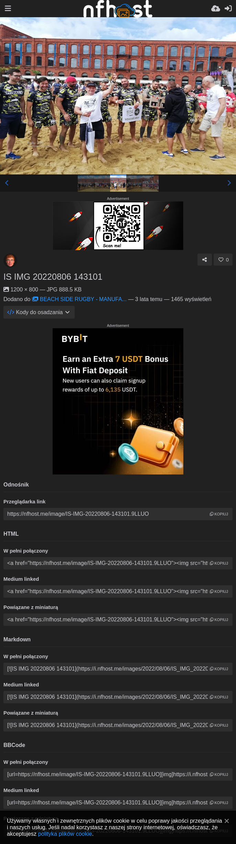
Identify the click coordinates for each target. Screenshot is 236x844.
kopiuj (219, 514)
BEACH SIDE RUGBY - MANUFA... (79, 299)
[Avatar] (10, 260)
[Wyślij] (215, 8)
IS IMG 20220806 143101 (53, 276)
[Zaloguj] (228, 8)
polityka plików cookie (65, 834)
